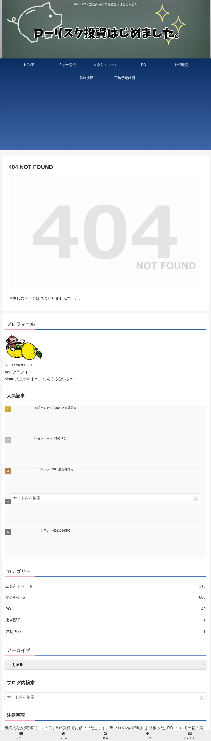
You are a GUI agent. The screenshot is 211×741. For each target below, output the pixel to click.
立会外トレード (105, 586)
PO (105, 608)
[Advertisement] (105, 120)
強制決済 (105, 631)
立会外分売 (105, 597)
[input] (105, 697)
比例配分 (105, 620)
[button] (202, 697)
